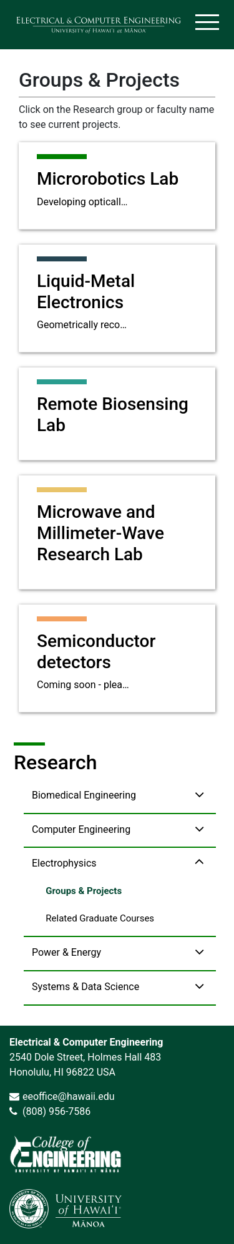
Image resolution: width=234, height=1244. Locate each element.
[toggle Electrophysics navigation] (199, 862)
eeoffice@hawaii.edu (68, 1096)
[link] (65, 1154)
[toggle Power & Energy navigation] (199, 951)
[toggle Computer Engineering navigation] (199, 829)
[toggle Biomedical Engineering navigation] (199, 794)
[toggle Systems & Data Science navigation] (199, 986)
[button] (120, 796)
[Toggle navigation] (208, 24)
